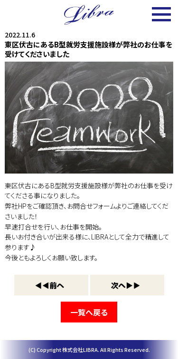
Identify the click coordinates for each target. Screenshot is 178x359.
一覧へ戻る (89, 312)
